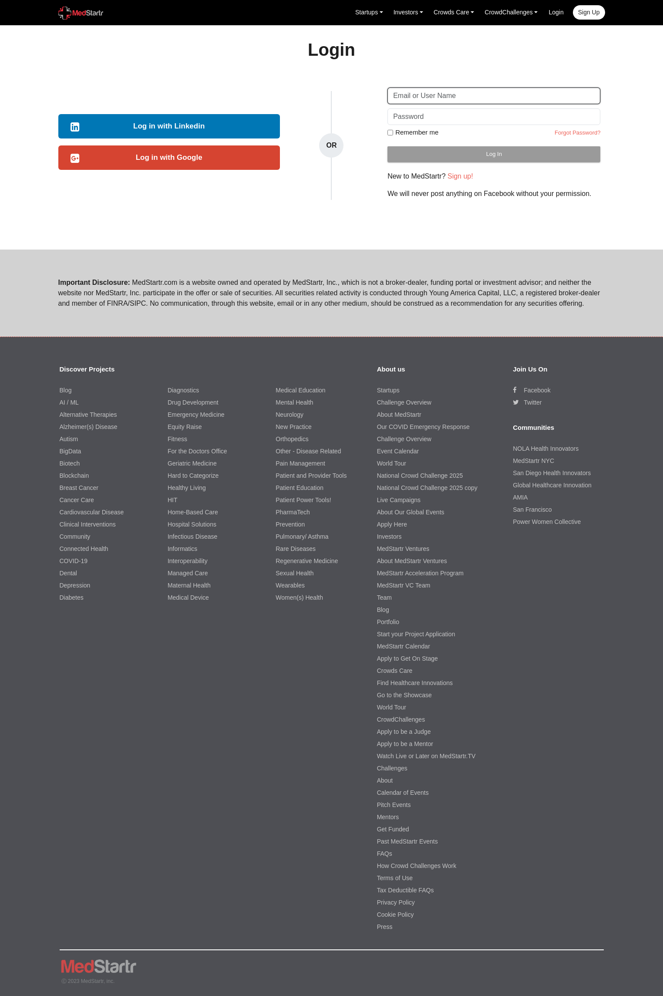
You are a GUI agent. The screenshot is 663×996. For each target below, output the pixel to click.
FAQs (384, 853)
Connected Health (84, 548)
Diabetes (72, 597)
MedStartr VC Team (404, 585)
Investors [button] (406, 12)
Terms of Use (395, 877)
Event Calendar (398, 451)
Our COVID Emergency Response (423, 426)
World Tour (391, 463)
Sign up (589, 12)
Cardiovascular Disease (92, 512)
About (385, 780)
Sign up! (460, 176)
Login (556, 12)
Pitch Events (394, 804)
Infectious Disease (192, 536)
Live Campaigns (399, 499)
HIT (173, 499)
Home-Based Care (193, 512)
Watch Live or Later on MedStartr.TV (426, 756)
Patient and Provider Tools (311, 475)
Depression (75, 585)
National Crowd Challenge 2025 (420, 475)
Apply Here (392, 524)
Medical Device (188, 597)
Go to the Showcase (404, 695)
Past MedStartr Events (407, 841)
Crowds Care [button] (451, 12)
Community (75, 536)
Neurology (289, 414)
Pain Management (300, 463)
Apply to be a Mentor (405, 743)
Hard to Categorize (193, 475)
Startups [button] (366, 12)
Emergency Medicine (196, 414)
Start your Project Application (416, 634)
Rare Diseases (296, 548)
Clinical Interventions (88, 524)
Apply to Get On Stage (407, 658)
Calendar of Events (403, 792)
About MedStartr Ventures (412, 560)
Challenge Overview (404, 402)
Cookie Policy (395, 914)
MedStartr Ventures (403, 548)
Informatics (182, 548)
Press (385, 926)
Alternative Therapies (88, 414)
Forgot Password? (578, 132)
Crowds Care (395, 670)
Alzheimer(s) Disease (89, 426)
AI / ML (69, 402)
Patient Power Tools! (303, 499)
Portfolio (388, 621)
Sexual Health (294, 573)
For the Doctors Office (197, 451)
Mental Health (294, 402)
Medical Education (300, 390)
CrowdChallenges (401, 719)
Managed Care (188, 573)
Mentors (388, 817)
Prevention (290, 524)
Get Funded (393, 829)
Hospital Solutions (192, 524)
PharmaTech (293, 512)
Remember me (416, 132)
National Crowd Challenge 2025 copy (427, 487)
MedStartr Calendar (403, 646)
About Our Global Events (410, 512)
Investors (389, 536)
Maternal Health (189, 585)
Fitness (177, 439)
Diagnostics (183, 390)
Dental (68, 573)
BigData (70, 451)
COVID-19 (74, 560)
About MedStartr (399, 414)
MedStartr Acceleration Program (420, 573)
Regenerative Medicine (307, 560)
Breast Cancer (79, 487)
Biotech (70, 463)
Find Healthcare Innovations (415, 682)
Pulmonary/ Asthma (302, 536)
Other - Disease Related (308, 451)
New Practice (293, 426)
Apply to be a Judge (404, 731)
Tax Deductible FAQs (405, 890)
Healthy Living (187, 487)
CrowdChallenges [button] (509, 12)
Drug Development (193, 402)
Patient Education (299, 487)
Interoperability (188, 560)
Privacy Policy (396, 902)
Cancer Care (77, 499)
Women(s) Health (299, 597)
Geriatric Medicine (192, 463)
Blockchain (74, 475)
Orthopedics (292, 439)
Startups (388, 390)
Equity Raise (185, 426)
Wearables (290, 585)
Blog (66, 390)
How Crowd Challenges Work (417, 865)
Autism (69, 439)
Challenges (392, 768)
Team (384, 597)
